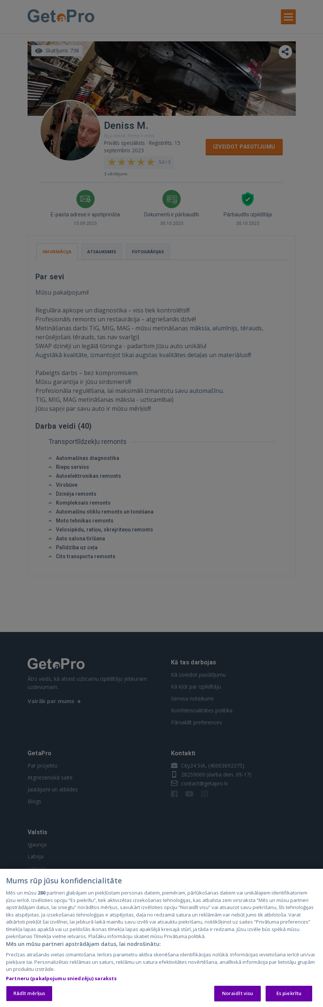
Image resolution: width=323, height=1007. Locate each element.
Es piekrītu (288, 995)
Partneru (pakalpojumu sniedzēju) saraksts (61, 979)
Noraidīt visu (237, 995)
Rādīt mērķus (29, 995)
